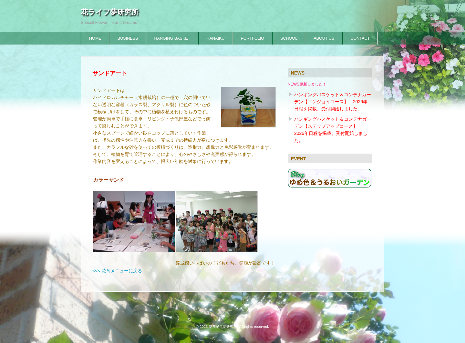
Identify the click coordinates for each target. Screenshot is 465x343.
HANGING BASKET (172, 38)
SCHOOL (288, 38)
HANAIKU (215, 38)
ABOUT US (324, 38)
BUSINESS (128, 38)
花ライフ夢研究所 (110, 12)
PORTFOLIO (252, 38)
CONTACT (360, 38)
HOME (95, 38)
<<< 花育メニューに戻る (117, 270)
